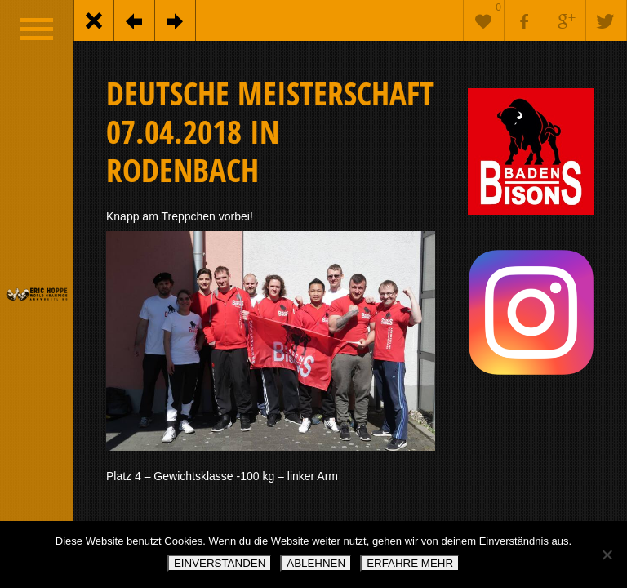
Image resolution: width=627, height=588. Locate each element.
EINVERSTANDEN (219, 563)
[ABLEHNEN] (606, 554)
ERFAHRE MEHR (410, 563)
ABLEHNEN (316, 563)
